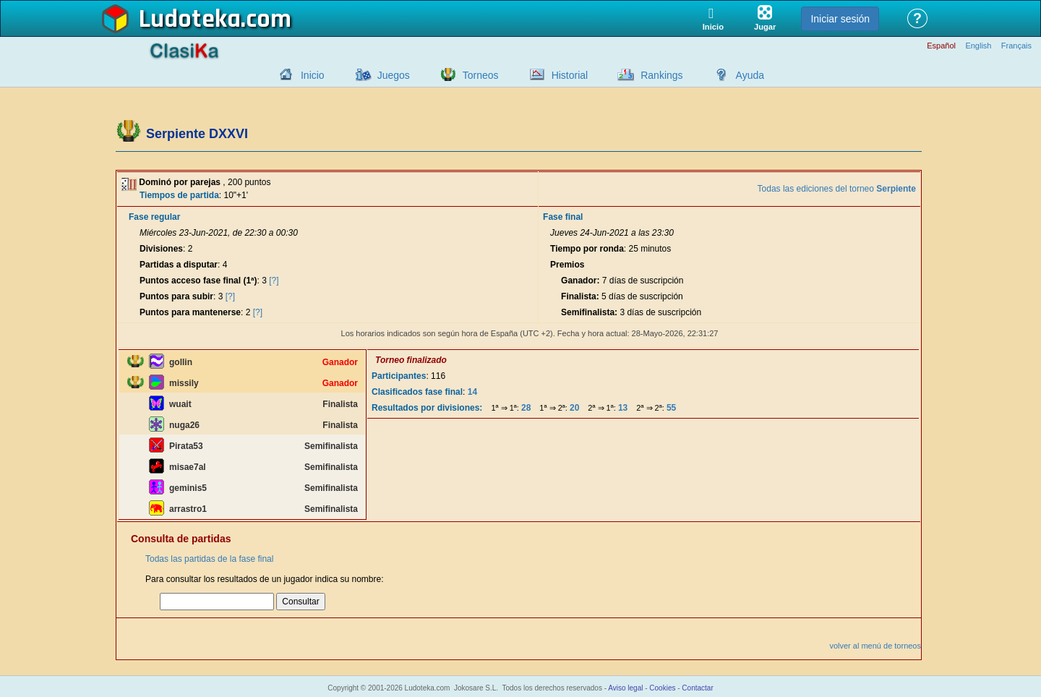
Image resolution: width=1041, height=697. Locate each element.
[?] (273, 280)
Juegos (393, 75)
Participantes (399, 376)
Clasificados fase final (417, 392)
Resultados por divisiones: (427, 408)
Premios (567, 265)
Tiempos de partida (179, 195)
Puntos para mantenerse (190, 312)
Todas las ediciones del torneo (837, 189)
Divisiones (161, 249)
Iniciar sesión (840, 19)
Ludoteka (190, 20)
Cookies (662, 688)
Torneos (481, 75)
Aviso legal (625, 688)
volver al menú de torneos (875, 645)
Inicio (313, 75)
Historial (570, 75)
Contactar (697, 688)
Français (1016, 46)
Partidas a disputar (179, 265)
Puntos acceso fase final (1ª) (198, 280)
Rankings (661, 75)
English (978, 46)
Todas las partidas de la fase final (209, 559)
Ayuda (750, 75)
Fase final (563, 217)
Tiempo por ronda (587, 249)
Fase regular (154, 217)
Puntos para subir (176, 296)
